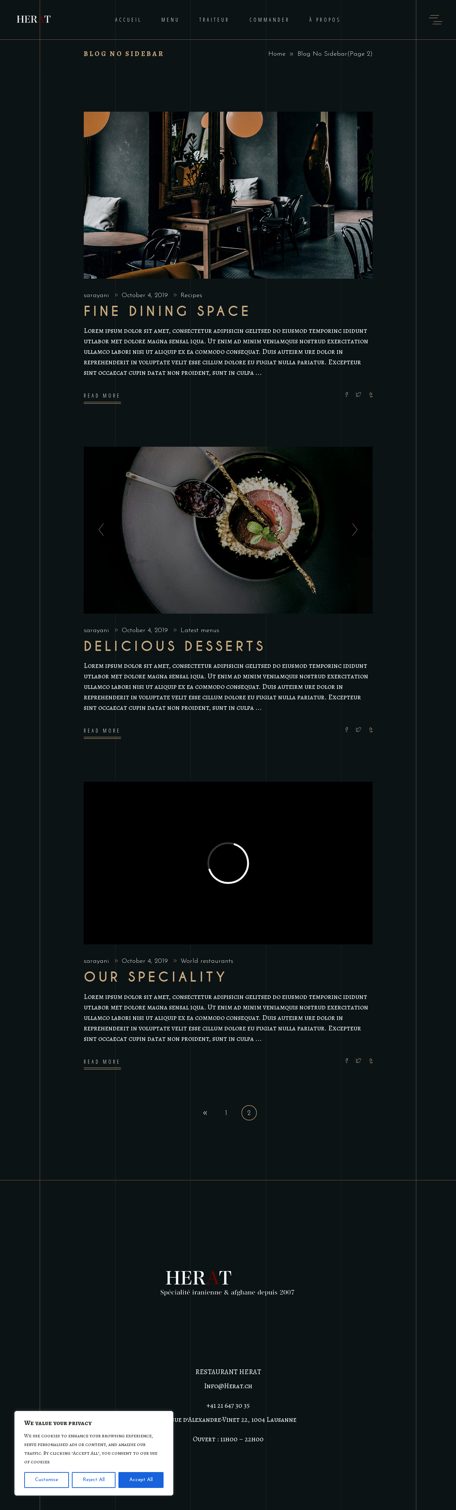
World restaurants (207, 961)
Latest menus (200, 630)
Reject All (94, 1480)
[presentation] (99, 530)
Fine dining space (168, 311)
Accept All (141, 1480)
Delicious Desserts (175, 646)
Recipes (191, 295)
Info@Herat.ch (228, 1386)
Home (277, 54)
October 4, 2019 (146, 295)
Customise (46, 1480)
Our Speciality (156, 977)
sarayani (97, 295)
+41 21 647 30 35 (228, 1405)
